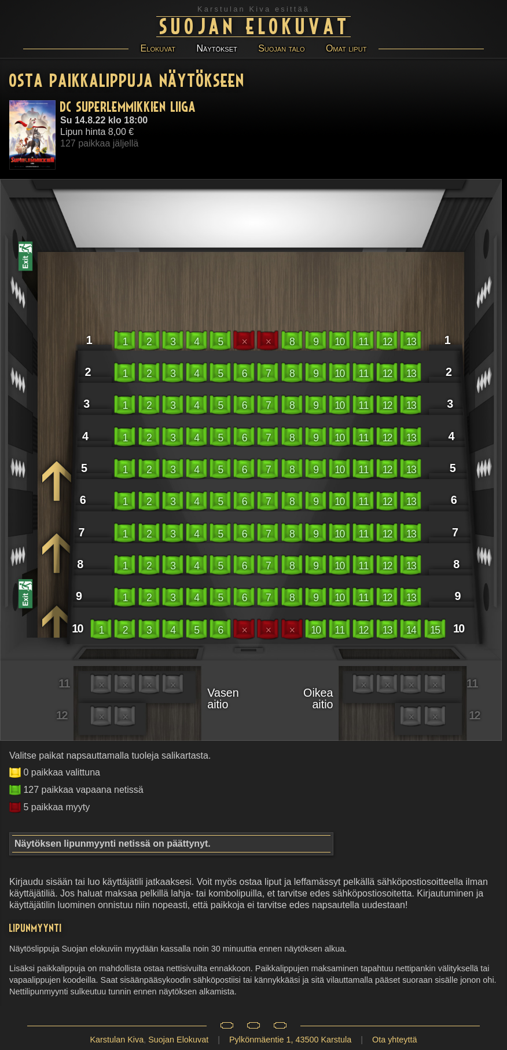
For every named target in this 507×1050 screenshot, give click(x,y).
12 (387, 341)
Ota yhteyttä (394, 1039)
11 (363, 341)
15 (434, 630)
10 (339, 341)
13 (411, 341)
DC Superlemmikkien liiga (128, 106)
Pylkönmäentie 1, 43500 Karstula (290, 1039)
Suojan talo (281, 48)
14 (411, 630)
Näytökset (216, 48)
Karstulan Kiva (117, 1039)
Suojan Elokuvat (255, 25)
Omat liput (346, 48)
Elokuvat (158, 48)
